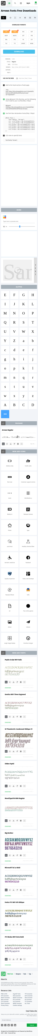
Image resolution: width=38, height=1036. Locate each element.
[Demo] (15, 17)
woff (6, 35)
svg (23, 31)
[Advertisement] (19, 175)
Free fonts (3, 3)
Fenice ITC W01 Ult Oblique (14, 902)
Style (24, 974)
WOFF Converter (5, 997)
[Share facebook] (2, 1025)
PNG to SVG (4, 994)
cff (32, 39)
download (19, 51)
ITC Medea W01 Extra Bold (14, 937)
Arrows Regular (7, 430)
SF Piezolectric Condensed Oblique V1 (18, 729)
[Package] (25, 17)
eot (32, 31)
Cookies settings (17, 1005)
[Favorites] (9, 17)
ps (23, 39)
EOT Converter (28, 996)
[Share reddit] (5, 1025)
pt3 (15, 39)
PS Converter (28, 999)
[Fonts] (35, 17)
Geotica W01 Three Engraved (15, 694)
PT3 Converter (16, 999)
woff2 (15, 35)
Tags (30, 974)
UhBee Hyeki (9, 764)
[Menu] (21, 3)
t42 (6, 43)
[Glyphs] (20, 17)
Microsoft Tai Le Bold (12, 868)
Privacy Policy (5, 1005)
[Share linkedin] (15, 1025)
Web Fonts (10, 974)
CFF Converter (5, 1001)
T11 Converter (28, 1001)
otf (23, 35)
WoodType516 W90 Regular (15, 798)
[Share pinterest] (12, 1025)
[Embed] (18, 444)
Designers (18, 974)
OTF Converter (5, 996)
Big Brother (9, 833)
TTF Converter (28, 994)
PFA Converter (28, 997)
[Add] (3, 17)
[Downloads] (10, 444)
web (15, 31)
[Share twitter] (8, 1025)
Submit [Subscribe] (32, 1025)
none (31, 43)
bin (6, 39)
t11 (15, 43)
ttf (6, 31)
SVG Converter (17, 996)
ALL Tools (27, 1003)
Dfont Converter (5, 1003)
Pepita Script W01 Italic (13, 660)
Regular (14, 61)
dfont (23, 43)
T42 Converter (16, 1001)
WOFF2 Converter (17, 997)
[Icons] (30, 17)
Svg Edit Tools (16, 994)
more (5, 414)
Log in (28, 3)
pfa (32, 35)
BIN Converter (5, 999)
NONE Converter (17, 1003)
